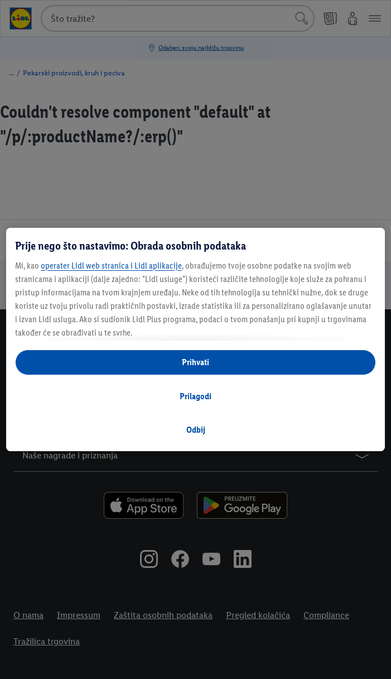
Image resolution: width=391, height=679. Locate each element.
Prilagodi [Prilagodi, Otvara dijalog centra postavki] (195, 396)
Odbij (195, 429)
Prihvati (195, 362)
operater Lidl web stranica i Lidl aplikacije (111, 265)
